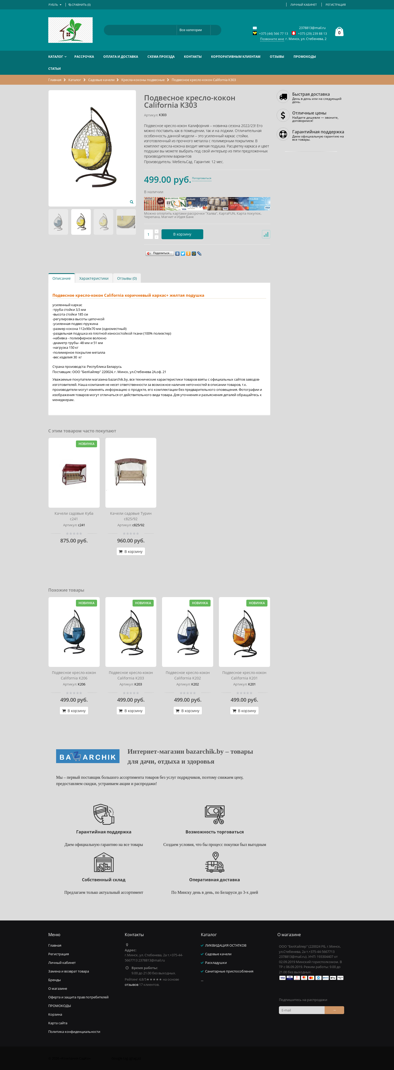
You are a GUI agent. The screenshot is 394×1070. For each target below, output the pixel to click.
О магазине (57, 988)
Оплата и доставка (120, 56)
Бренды (54, 979)
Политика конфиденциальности (74, 1031)
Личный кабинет (303, 5)
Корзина (55, 1014)
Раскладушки (216, 962)
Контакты (193, 56)
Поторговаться (201, 178)
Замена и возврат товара (68, 971)
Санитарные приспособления (229, 971)
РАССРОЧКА (84, 56)
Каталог (55, 56)
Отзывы (277, 56)
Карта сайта (57, 1023)
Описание (61, 278)
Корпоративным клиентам (235, 56)
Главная (55, 79)
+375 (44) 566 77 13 (273, 33)
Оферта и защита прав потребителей (78, 997)
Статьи (54, 68)
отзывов (131, 984)
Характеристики (94, 278)
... (202, 979)
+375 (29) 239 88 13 (312, 33)
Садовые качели (101, 79)
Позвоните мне (272, 39)
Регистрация (336, 5)
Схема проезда (161, 56)
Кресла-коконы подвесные (143, 79)
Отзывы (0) (127, 278)
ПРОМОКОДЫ (305, 56)
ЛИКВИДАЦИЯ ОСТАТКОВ (225, 945)
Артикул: (151, 115)
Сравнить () (79, 5)
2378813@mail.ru (312, 27)
